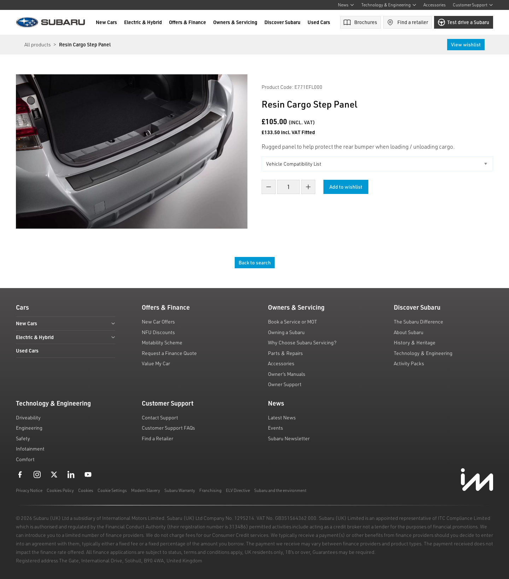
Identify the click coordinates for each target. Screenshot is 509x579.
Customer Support (473, 4)
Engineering (29, 428)
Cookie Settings (112, 490)
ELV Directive (238, 490)
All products (37, 44)
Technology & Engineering (388, 4)
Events (275, 428)
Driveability (28, 417)
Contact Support (160, 417)
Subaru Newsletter (289, 438)
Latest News (282, 417)
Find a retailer (407, 22)
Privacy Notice (29, 490)
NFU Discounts (158, 332)
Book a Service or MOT (292, 322)
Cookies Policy (60, 490)
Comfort (25, 459)
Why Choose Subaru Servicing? (302, 342)
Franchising (210, 490)
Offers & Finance (187, 22)
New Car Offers (158, 322)
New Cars (106, 22)
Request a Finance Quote (169, 353)
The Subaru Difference (418, 322)
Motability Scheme (162, 342)
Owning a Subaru (286, 332)
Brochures (360, 22)
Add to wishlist (346, 187)
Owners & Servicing (235, 22)
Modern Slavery (145, 490)
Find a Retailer (157, 438)
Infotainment (30, 449)
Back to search (255, 262)
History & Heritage (414, 342)
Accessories (434, 4)
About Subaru (408, 332)
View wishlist (466, 44)
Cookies (85, 490)
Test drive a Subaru (463, 22)
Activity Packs (409, 363)
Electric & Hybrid (143, 22)
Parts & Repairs (285, 353)
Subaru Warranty (179, 490)
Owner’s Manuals (286, 374)
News (346, 4)
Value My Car (156, 363)
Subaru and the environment (280, 490)
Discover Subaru (282, 22)
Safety (23, 438)
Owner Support (285, 384)
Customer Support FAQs (168, 428)
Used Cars (319, 22)
